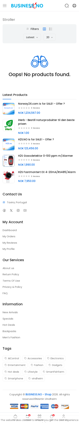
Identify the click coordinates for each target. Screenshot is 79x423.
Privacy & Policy (12, 287)
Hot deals (11, 372)
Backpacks (9, 331)
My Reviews (10, 242)
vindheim (35, 378)
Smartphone (13, 378)
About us (8, 268)
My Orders (9, 236)
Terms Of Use (11, 280)
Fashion (37, 365)
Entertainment (15, 365)
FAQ (5, 293)
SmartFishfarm (53, 372)
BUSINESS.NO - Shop (38, 394)
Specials (8, 318)
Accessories (33, 358)
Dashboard (10, 230)
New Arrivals (10, 312)
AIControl (11, 358)
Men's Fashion (11, 337)
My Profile (9, 249)
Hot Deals (9, 325)
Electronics (55, 358)
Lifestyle (31, 372)
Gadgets (55, 365)
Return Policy (11, 274)
